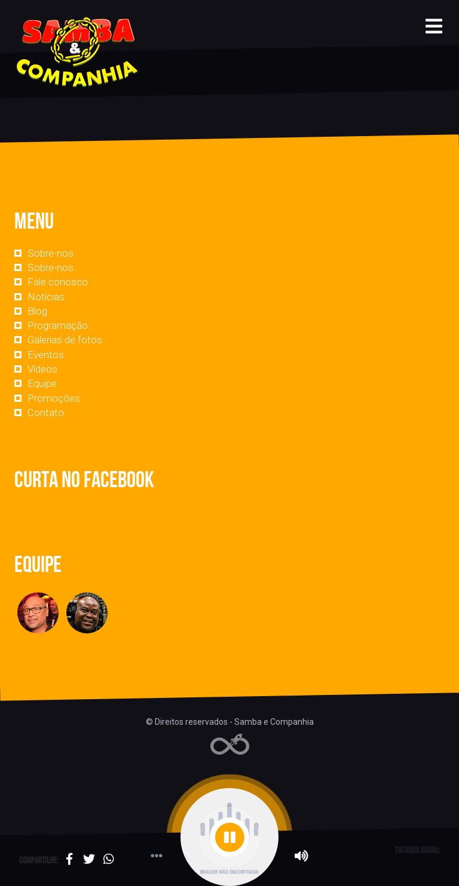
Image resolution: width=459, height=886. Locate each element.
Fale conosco (57, 282)
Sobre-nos (50, 253)
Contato (45, 413)
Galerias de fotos (64, 340)
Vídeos (42, 369)
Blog (37, 311)
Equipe (42, 383)
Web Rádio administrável (229, 744)
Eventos (45, 355)
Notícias (46, 297)
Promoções (53, 398)
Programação (57, 325)
